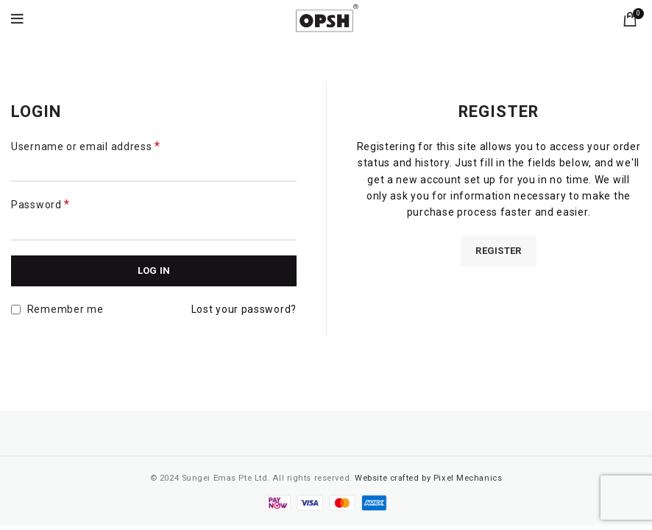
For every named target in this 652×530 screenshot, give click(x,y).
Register (498, 250)
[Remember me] (16, 309)
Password (40, 204)
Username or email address (85, 146)
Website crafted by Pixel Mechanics (428, 478)
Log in (154, 270)
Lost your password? (244, 309)
